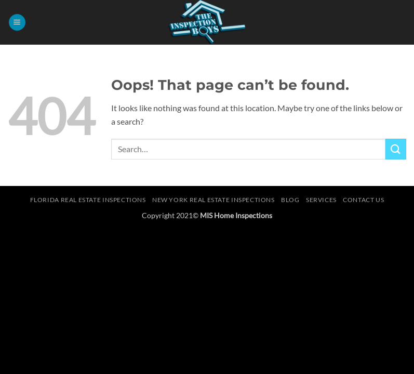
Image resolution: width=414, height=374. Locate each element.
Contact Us (363, 200)
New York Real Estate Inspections (213, 200)
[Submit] (395, 149)
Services (321, 200)
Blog (290, 200)
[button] (17, 22)
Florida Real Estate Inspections (88, 200)
